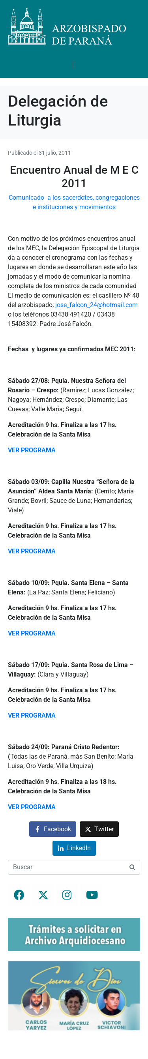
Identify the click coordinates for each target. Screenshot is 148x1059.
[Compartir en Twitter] (99, 829)
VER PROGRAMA (32, 450)
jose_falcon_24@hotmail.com (96, 305)
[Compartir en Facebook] (52, 829)
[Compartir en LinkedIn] (74, 848)
